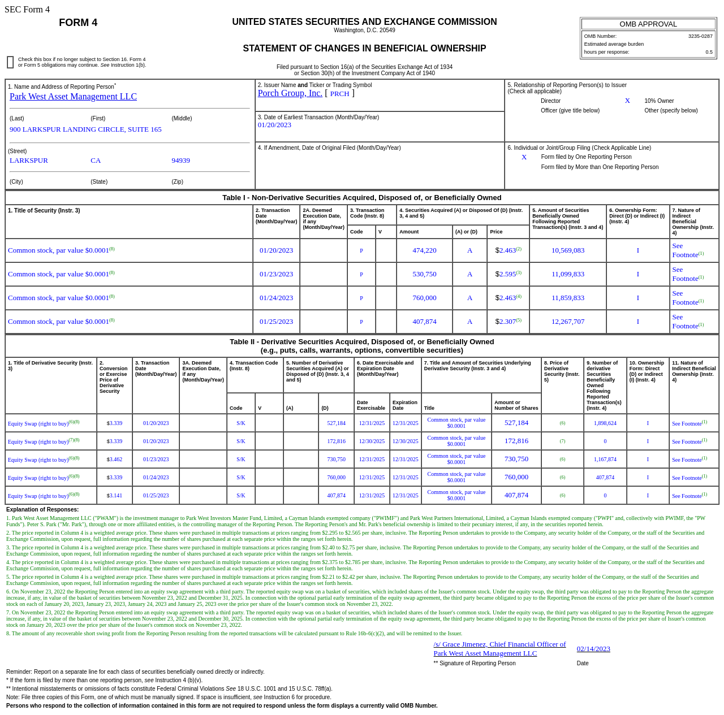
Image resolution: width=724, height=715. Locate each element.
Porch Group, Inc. (290, 93)
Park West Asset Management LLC (73, 96)
